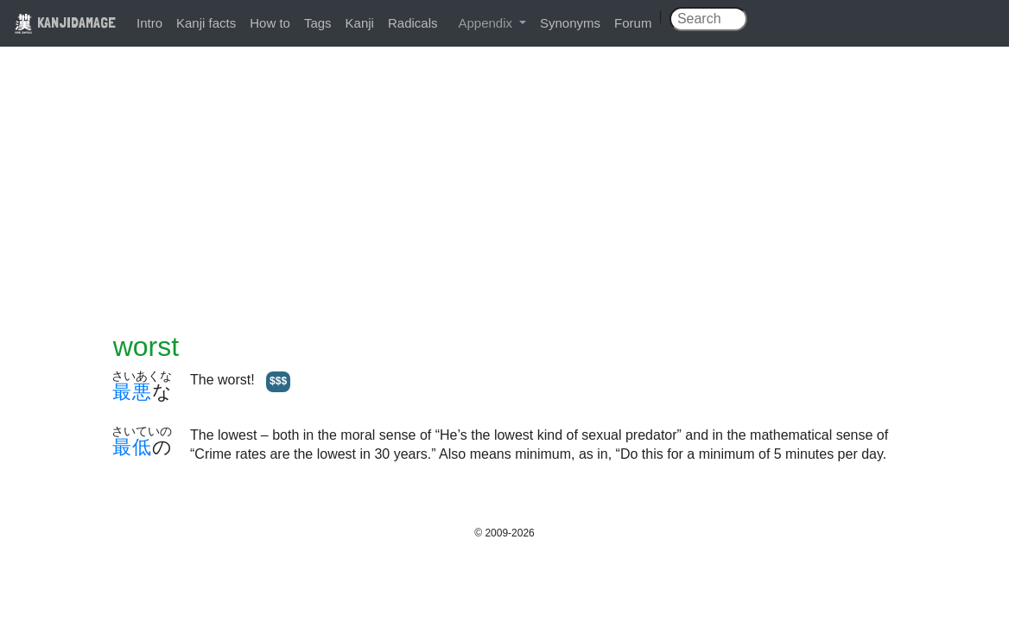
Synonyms (570, 23)
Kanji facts (206, 23)
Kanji (360, 23)
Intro (149, 23)
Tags (318, 23)
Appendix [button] (487, 23)
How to (270, 23)
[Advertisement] (504, 200)
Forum (632, 23)
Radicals (413, 23)
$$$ (278, 381)
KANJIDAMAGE (65, 22)
